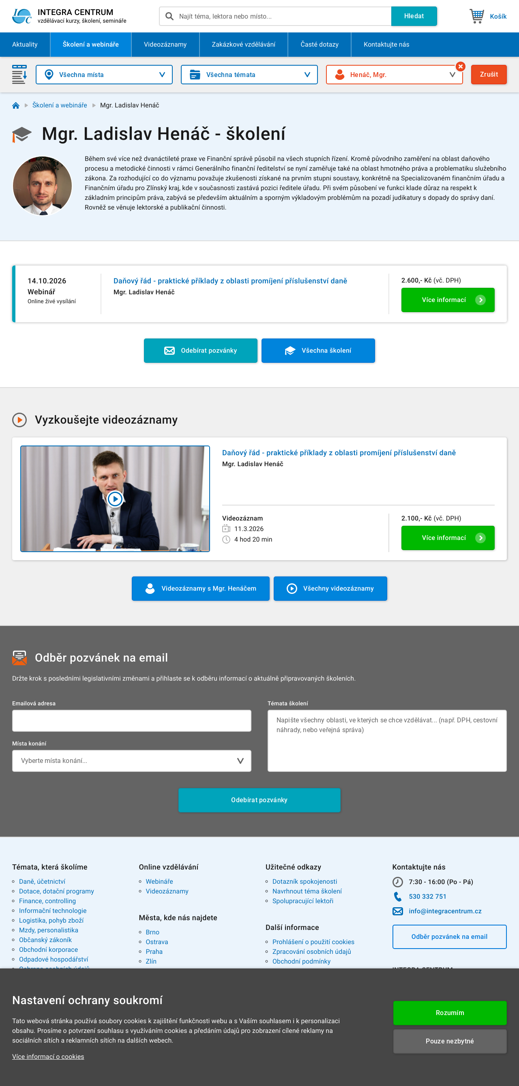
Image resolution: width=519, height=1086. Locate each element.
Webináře (159, 881)
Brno (153, 932)
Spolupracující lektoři (303, 901)
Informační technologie (53, 911)
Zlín (151, 961)
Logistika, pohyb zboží (51, 920)
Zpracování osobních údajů (311, 951)
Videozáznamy (167, 891)
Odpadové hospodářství (53, 959)
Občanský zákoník (45, 940)
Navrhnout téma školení (307, 891)
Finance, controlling (47, 901)
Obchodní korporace (48, 949)
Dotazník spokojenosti (304, 881)
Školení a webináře (59, 105)
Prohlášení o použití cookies (313, 942)
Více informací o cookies (48, 1056)
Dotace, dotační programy (56, 891)
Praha (154, 951)
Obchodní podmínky (301, 961)
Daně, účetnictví (42, 881)
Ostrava (157, 942)
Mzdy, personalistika (48, 930)
